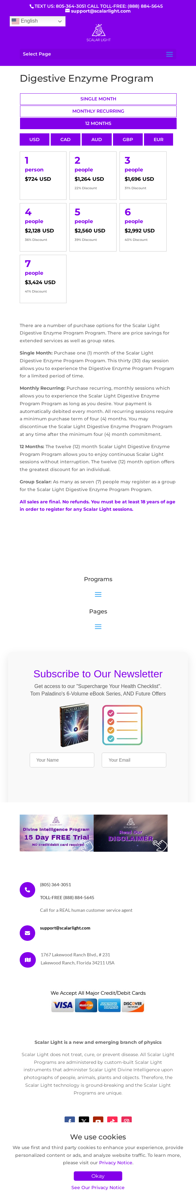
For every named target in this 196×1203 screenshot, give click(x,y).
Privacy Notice (115, 1163)
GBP (128, 139)
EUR (158, 139)
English (25, 21)
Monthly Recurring (98, 111)
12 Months (98, 123)
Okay (98, 1176)
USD (34, 139)
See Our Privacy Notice (98, 1187)
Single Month (98, 99)
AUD (96, 139)
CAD (65, 139)
